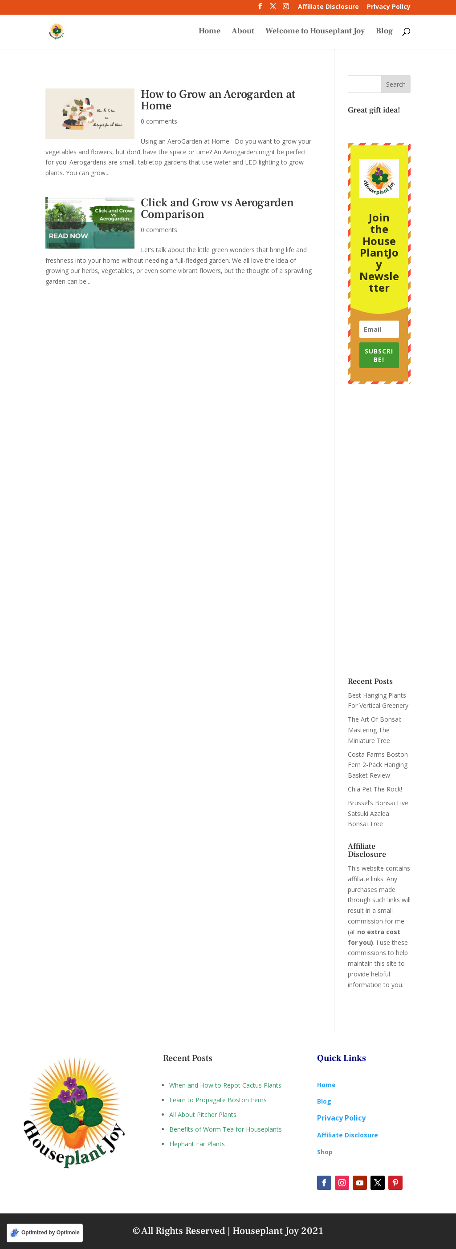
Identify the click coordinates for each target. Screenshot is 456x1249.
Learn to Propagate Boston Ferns (218, 1100)
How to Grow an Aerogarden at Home (218, 100)
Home (209, 32)
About (243, 32)
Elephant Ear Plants (197, 1144)
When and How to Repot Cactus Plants (225, 1085)
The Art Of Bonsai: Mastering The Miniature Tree (374, 730)
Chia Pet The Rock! (375, 789)
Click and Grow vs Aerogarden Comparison (217, 208)
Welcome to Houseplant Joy (315, 32)
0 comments (159, 121)
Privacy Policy (389, 7)
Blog (384, 32)
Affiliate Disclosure (328, 7)
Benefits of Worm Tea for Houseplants (225, 1129)
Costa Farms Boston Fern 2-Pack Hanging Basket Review (378, 765)
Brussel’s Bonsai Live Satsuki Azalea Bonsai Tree (378, 813)
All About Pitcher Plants (202, 1114)
